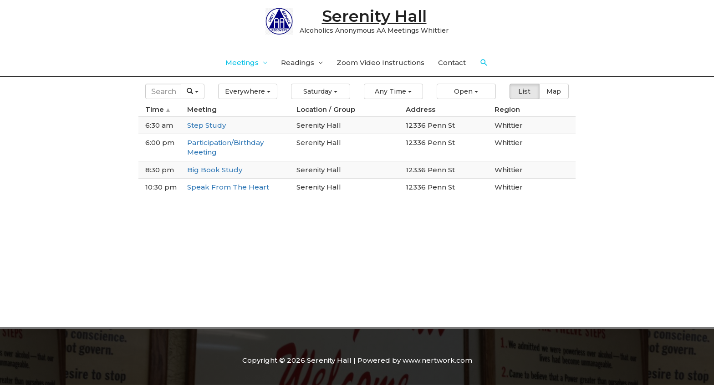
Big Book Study (214, 169)
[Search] (163, 91)
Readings (297, 62)
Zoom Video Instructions (380, 62)
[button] (247, 91)
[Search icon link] (484, 62)
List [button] (524, 91)
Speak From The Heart (228, 187)
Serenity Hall (374, 16)
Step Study (206, 125)
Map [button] (553, 91)
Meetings (242, 62)
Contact (452, 62)
